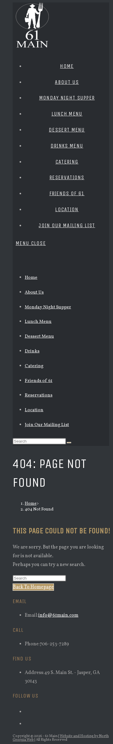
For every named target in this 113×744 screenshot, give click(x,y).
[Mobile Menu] (31, 243)
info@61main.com (58, 615)
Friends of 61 (38, 381)
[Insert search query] (39, 441)
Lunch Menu (38, 322)
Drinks (32, 351)
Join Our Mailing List (47, 425)
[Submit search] (69, 442)
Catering (34, 366)
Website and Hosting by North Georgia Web (61, 738)
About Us (34, 292)
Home (31, 278)
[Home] (30, 504)
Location (34, 410)
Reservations (38, 395)
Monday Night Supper (48, 307)
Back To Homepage (33, 587)
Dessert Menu (39, 336)
